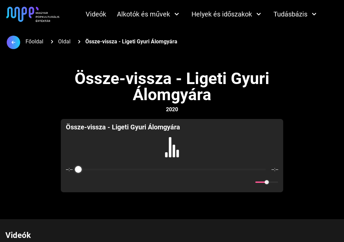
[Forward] (186, 182)
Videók (96, 14)
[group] (172, 155)
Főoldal (34, 41)
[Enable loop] (70, 182)
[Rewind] (157, 182)
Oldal (64, 41)
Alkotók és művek (149, 14)
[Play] (172, 182)
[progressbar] (172, 169)
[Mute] (249, 182)
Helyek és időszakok (227, 14)
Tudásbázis (295, 14)
